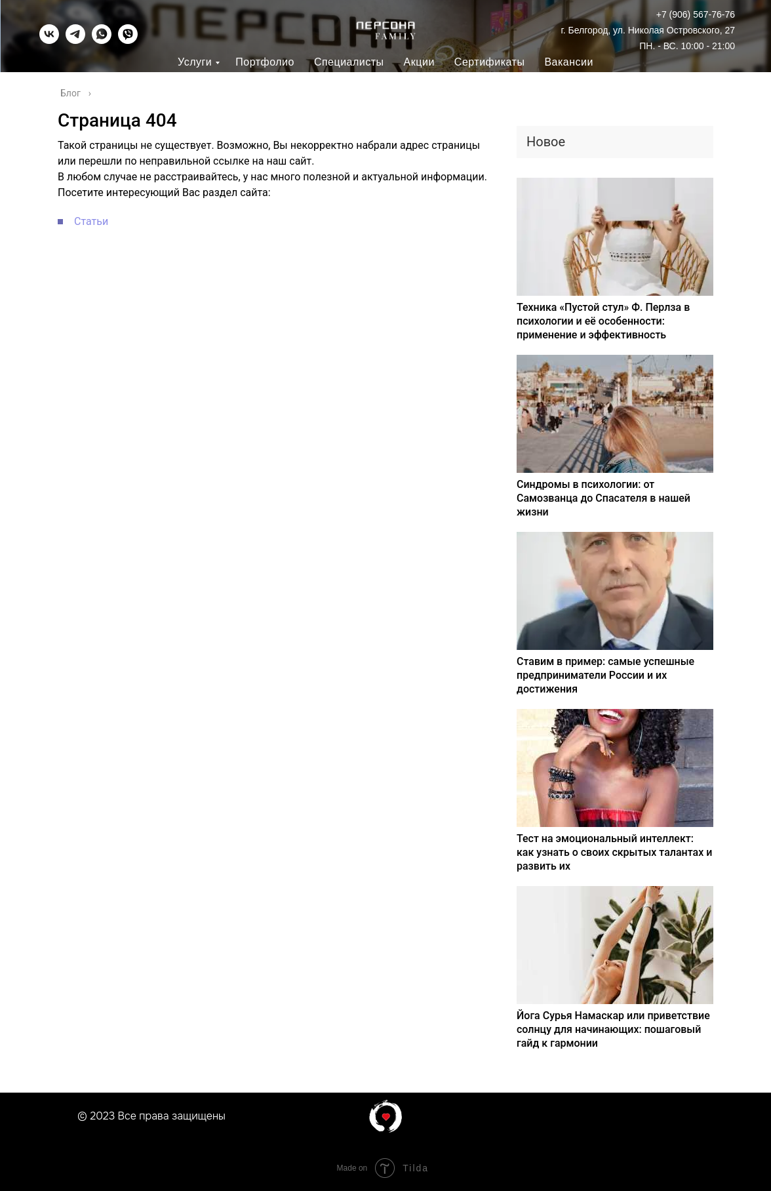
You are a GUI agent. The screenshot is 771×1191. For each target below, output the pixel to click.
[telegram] (75, 40)
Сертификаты (489, 62)
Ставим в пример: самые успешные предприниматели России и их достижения (605, 675)
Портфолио (264, 62)
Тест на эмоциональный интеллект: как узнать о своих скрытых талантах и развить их (614, 852)
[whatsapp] (101, 40)
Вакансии (568, 62)
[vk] (49, 40)
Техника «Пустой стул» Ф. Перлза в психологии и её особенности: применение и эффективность (603, 321)
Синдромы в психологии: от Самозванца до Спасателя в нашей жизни (603, 498)
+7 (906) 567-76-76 (695, 14)
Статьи (91, 221)
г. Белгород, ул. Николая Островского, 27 (648, 30)
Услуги (195, 62)
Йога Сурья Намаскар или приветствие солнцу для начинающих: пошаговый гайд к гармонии (613, 1029)
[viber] (128, 40)
